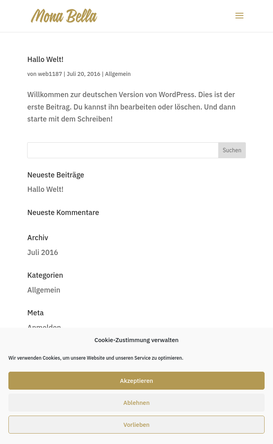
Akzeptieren (136, 380)
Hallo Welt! (45, 59)
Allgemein (118, 74)
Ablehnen (137, 402)
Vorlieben (137, 424)
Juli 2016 (42, 252)
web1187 (50, 74)
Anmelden (44, 327)
